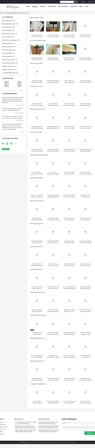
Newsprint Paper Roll (8, 69)
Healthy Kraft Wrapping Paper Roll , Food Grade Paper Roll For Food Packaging (49, 430)
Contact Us (73, 6)
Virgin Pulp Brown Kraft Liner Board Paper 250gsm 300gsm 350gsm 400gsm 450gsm (25, 431)
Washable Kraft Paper (8, 66)
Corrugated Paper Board (9, 73)
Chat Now (83, 1)
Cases (86, 6)
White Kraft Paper (7, 20)
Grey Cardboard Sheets (8, 63)
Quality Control (63, 6)
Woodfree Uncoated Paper (9, 40)
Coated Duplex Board (8, 60)
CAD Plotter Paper (7, 50)
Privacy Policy (23, 442)
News (81, 6)
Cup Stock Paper (6, 53)
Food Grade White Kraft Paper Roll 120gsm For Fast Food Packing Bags (25, 422)
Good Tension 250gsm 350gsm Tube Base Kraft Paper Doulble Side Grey (53, 334)
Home (28, 6)
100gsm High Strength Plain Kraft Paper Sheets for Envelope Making (85, 82)
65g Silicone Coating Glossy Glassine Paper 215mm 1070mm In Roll (37, 82)
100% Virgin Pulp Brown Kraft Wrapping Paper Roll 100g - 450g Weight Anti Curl (48, 426)
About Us (43, 6)
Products (35, 6)
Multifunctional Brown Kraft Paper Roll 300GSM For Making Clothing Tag (48, 422)
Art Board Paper (6, 56)
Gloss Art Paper (6, 37)
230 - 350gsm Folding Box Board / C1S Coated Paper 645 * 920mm (69, 197)
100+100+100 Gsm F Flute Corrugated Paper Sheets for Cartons (85, 403)
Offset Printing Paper (8, 33)
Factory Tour (52, 6)
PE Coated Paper (6, 30)
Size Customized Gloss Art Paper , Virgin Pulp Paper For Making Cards (37, 151)
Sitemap (2, 434)
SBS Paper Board (7, 43)
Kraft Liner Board (6, 27)
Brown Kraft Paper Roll (8, 24)
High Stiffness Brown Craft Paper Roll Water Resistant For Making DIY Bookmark (25, 426)
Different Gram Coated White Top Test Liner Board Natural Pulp (69, 311)
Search (76, 1)
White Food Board (7, 46)
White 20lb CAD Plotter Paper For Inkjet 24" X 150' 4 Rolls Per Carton (53, 242)
